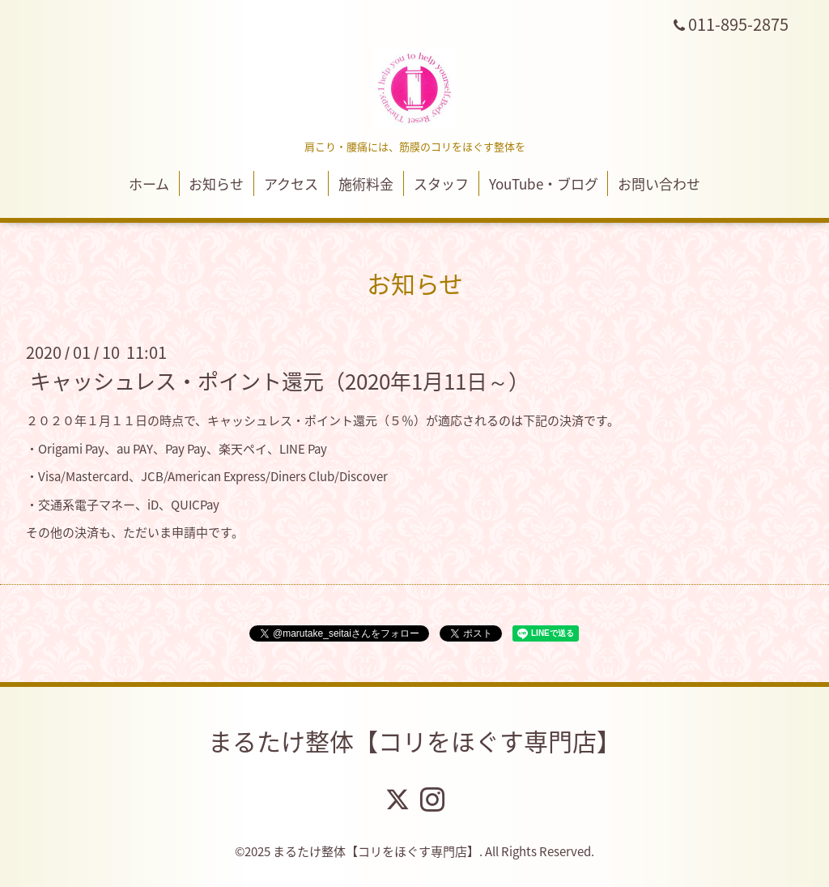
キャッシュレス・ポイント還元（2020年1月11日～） (279, 380)
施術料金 (365, 183)
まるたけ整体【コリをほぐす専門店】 (414, 741)
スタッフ (441, 183)
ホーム (149, 183)
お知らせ (216, 183)
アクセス (291, 183)
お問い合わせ (659, 183)
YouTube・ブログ (543, 183)
